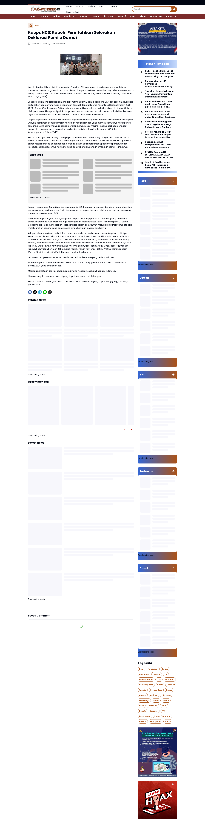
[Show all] (173, 180)
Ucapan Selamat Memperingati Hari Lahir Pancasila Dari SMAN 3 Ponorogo (158, 145)
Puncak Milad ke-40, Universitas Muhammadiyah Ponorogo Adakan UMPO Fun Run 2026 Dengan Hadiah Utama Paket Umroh (160, 84)
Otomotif (121, 16)
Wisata (142, 16)
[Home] (30, 25)
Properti (170, 16)
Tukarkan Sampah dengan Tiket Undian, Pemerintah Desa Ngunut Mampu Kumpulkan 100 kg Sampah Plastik (159, 94)
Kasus (132, 16)
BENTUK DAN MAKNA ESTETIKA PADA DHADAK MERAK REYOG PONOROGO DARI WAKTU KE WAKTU (159, 155)
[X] (35, 292)
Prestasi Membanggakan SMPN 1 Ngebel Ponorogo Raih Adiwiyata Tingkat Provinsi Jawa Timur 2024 (159, 124)
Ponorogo (44, 16)
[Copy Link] (50, 292)
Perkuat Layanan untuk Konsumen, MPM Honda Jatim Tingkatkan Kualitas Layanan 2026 (159, 114)
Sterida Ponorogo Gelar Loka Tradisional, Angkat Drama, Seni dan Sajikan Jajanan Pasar (158, 135)
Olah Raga (108, 16)
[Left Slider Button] (125, 429)
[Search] (152, 9)
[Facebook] (30, 292)
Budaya (56, 16)
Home (69, 6)
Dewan (95, 16)
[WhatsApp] (45, 292)
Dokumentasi (73, 12)
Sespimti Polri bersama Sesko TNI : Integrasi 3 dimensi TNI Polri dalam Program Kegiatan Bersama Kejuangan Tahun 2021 (159, 165)
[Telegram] (40, 292)
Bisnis (92, 6)
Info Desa (83, 16)
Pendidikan (69, 16)
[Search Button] (174, 9)
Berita (80, 6)
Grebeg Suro (156, 16)
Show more (81, 607)
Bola (102, 6)
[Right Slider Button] (174, 16)
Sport (114, 6)
